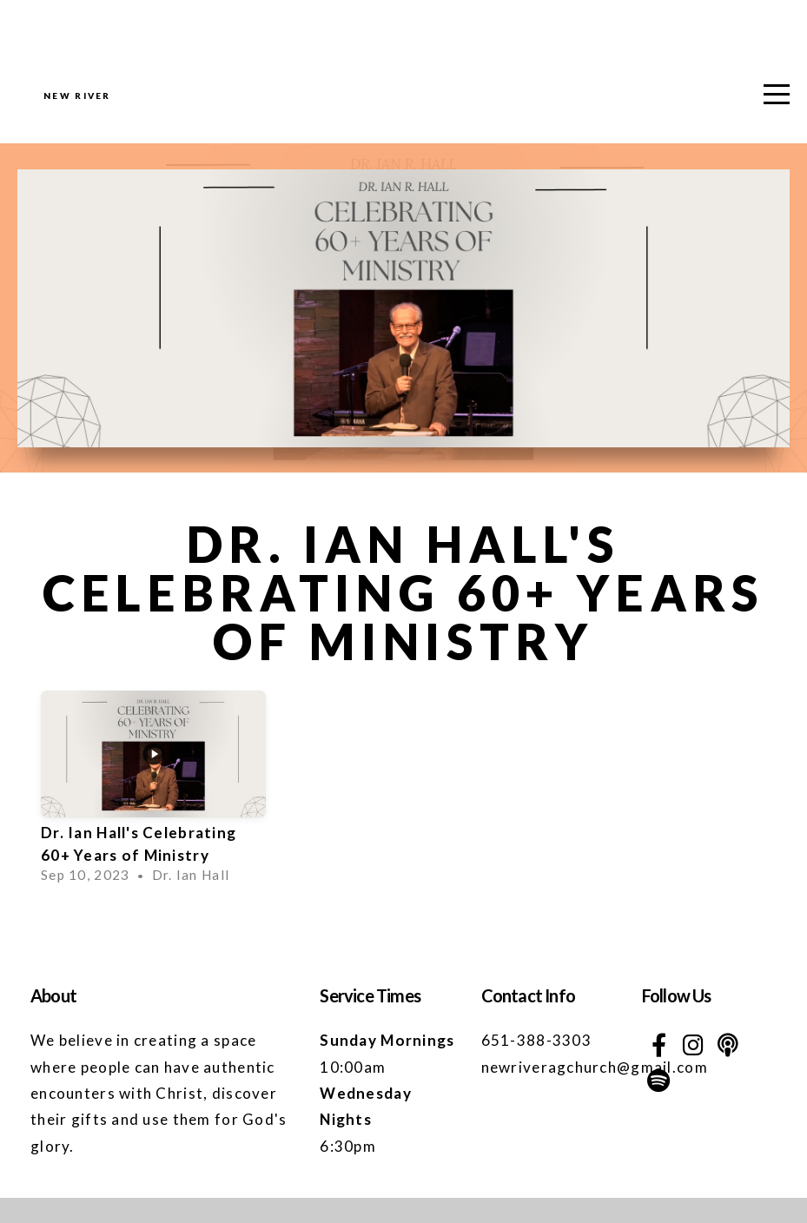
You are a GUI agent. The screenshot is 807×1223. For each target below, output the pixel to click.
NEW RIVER (162, 109)
